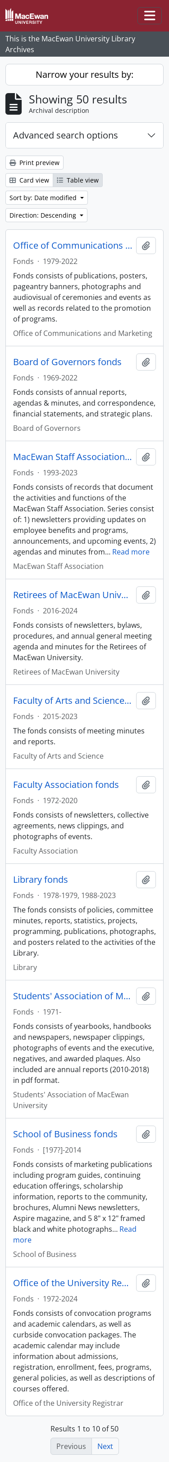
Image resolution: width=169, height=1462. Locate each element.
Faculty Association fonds (66, 784)
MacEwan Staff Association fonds (72, 457)
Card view (29, 180)
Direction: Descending (43, 215)
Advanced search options (65, 135)
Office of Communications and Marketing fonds (72, 245)
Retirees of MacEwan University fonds (72, 595)
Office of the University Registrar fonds (72, 1283)
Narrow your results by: (84, 74)
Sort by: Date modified (43, 197)
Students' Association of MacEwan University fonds (72, 996)
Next (105, 1446)
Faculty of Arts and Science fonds (72, 700)
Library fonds (40, 879)
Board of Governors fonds (67, 362)
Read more (131, 552)
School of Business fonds (65, 1134)
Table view (78, 180)
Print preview (34, 162)
